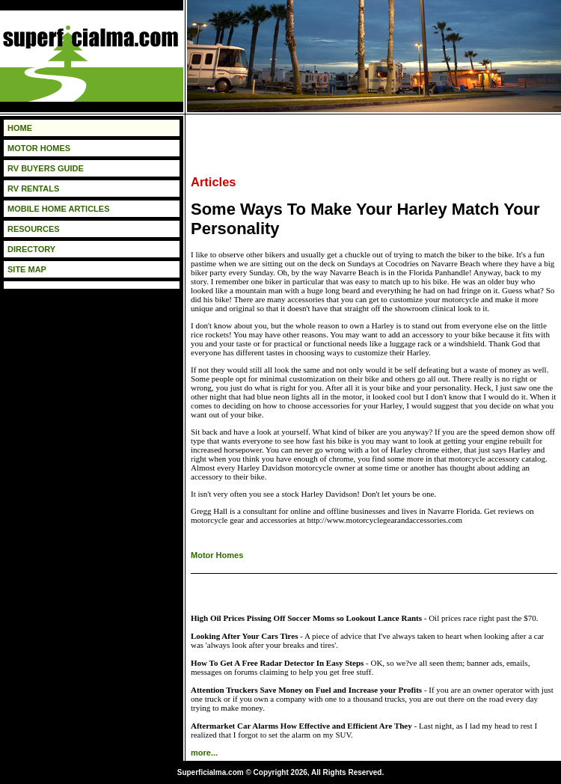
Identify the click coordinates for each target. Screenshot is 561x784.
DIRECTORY (31, 249)
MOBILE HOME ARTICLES (58, 208)
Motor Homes (217, 555)
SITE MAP (26, 269)
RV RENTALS (33, 188)
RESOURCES (33, 228)
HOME (19, 127)
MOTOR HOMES (38, 148)
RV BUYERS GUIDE (45, 168)
